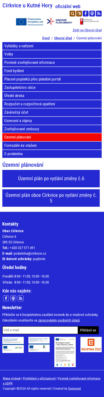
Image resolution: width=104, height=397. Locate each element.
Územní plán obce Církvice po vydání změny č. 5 (51, 198)
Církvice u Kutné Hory (41, 5)
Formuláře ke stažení (20, 145)
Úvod (46, 38)
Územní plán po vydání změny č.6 (51, 178)
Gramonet (74, 388)
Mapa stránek (12, 378)
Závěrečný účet (16, 112)
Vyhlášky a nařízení (18, 46)
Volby (8, 54)
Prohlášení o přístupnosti (39, 378)
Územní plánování (17, 137)
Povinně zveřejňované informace (29, 62)
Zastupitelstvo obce (20, 87)
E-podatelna (13, 153)
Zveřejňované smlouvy (21, 129)
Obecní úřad (63, 38)
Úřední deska (14, 95)
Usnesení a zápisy (18, 120)
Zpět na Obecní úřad (87, 30)
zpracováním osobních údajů (59, 320)
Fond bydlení (14, 70)
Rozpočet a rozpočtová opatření (29, 104)
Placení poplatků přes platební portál (32, 79)
